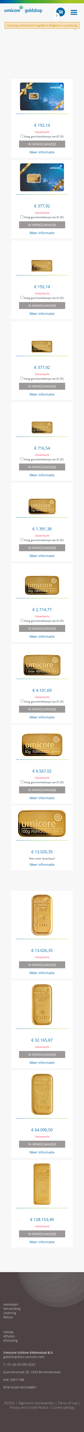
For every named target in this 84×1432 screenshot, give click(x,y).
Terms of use (68, 1403)
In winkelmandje (42, 144)
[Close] (75, 29)
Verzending (11, 1308)
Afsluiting (10, 1340)
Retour (8, 1317)
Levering (9, 1313)
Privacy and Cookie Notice (29, 1407)
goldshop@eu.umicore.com (23, 1357)
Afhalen (9, 1336)
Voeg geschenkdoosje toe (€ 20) (42, 136)
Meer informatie (42, 152)
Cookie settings (63, 1407)
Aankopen (10, 1304)
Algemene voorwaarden (36, 1403)
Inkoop (8, 1332)
